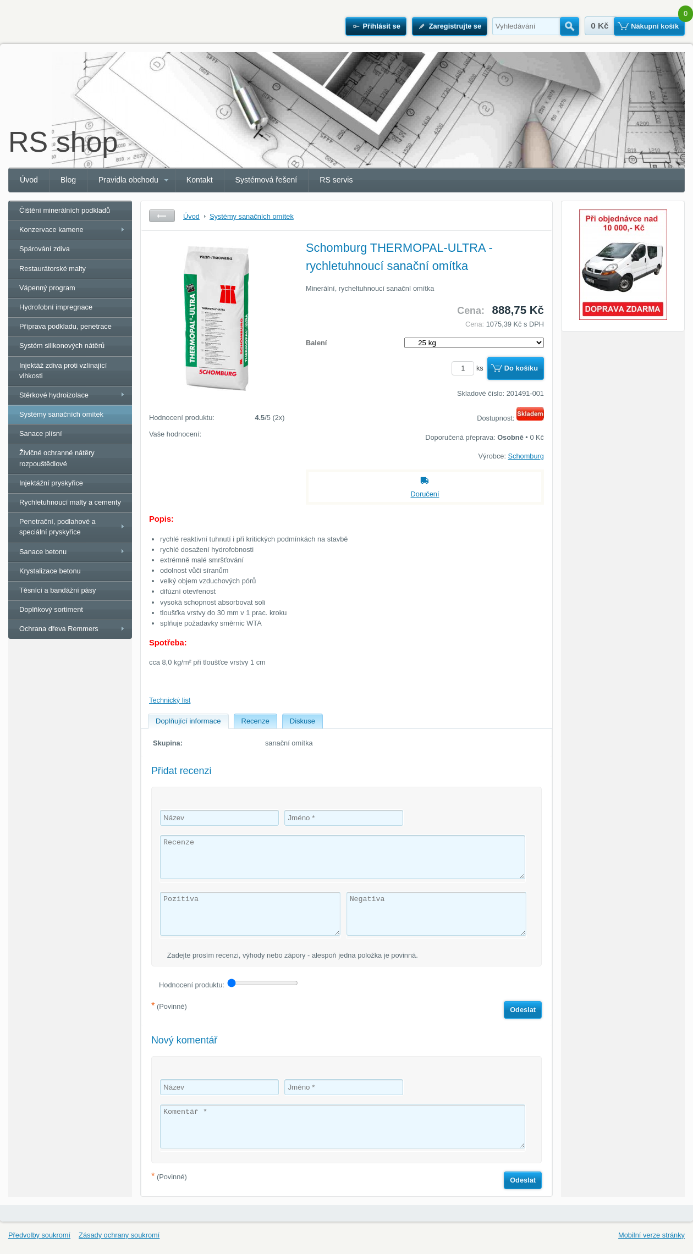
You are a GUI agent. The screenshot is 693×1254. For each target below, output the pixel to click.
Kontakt (199, 179)
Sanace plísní (40, 433)
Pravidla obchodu (128, 179)
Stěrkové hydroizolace (54, 395)
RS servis (336, 179)
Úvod (29, 179)
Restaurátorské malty (52, 268)
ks (469, 368)
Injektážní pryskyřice (51, 483)
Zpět (162, 215)
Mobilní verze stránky (651, 1235)
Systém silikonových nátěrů (62, 345)
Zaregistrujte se (455, 26)
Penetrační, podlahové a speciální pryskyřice (57, 526)
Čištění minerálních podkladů (64, 210)
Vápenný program (47, 288)
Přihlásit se (381, 26)
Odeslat (523, 1010)
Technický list (169, 700)
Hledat (569, 26)
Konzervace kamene (51, 229)
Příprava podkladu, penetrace (65, 326)
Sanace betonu (43, 552)
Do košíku (521, 368)
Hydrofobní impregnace (55, 307)
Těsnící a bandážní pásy (57, 590)
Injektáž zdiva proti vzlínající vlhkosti (63, 370)
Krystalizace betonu (50, 571)
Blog (68, 179)
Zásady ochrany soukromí (119, 1235)
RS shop (63, 142)
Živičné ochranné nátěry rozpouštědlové (57, 458)
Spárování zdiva (44, 249)
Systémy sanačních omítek (61, 414)
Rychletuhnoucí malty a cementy (70, 502)
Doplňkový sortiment (51, 609)
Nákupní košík (655, 26)
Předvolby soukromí (39, 1235)
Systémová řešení (266, 179)
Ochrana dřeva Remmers (58, 629)
